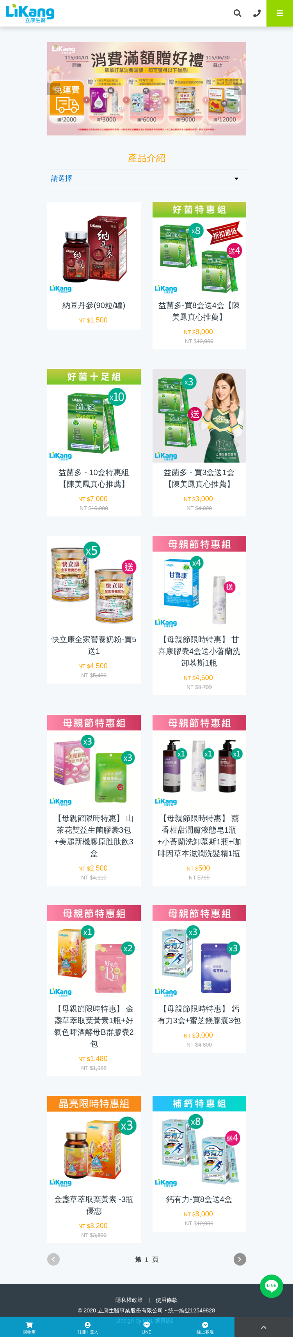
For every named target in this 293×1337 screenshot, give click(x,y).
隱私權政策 (129, 1300)
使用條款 (167, 1300)
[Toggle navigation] (279, 13)
